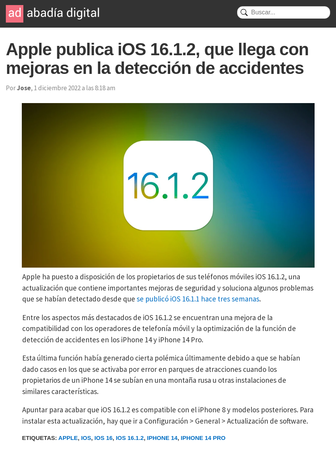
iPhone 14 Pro (203, 437)
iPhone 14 (162, 437)
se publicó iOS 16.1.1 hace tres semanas (198, 298)
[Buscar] (283, 12)
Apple (68, 437)
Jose (24, 88)
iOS (86, 437)
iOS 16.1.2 (130, 437)
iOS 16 (103, 437)
